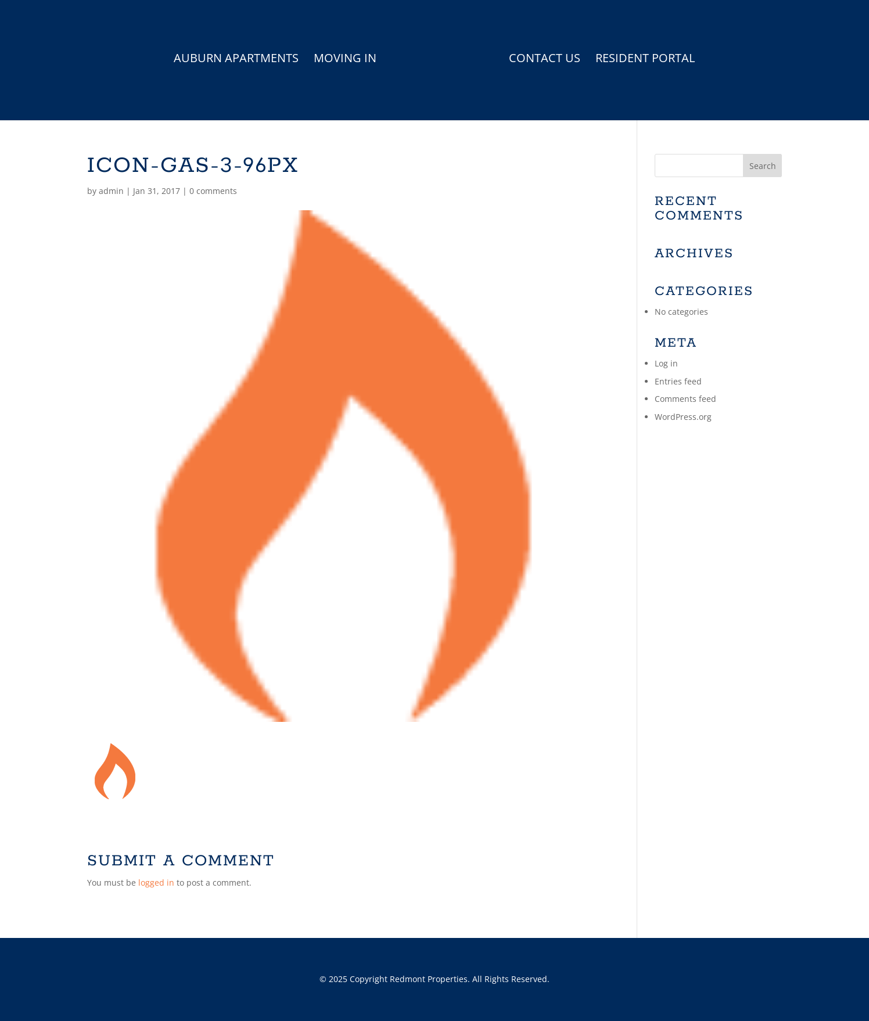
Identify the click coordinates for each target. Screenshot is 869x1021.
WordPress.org (683, 416)
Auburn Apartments (236, 60)
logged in (156, 882)
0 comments (213, 190)
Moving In (345, 60)
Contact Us (544, 60)
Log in (666, 363)
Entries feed (678, 381)
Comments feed (685, 398)
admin (111, 190)
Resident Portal (645, 60)
